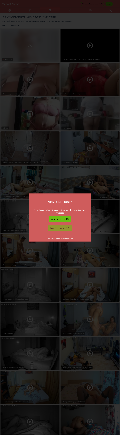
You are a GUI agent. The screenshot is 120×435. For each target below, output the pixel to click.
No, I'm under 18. (60, 228)
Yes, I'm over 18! (60, 219)
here (52, 239)
